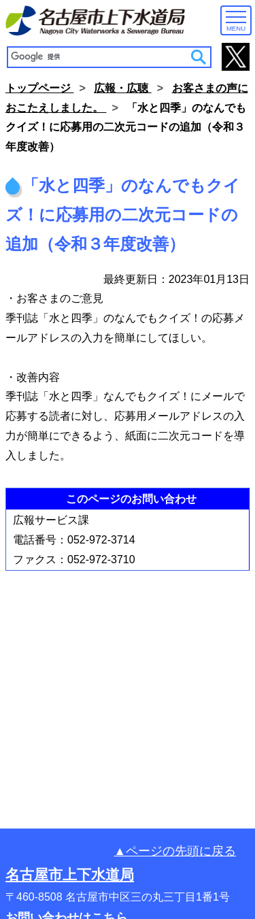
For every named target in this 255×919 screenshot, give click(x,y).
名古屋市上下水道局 (69, 874)
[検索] (99, 57)
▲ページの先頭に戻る (175, 851)
